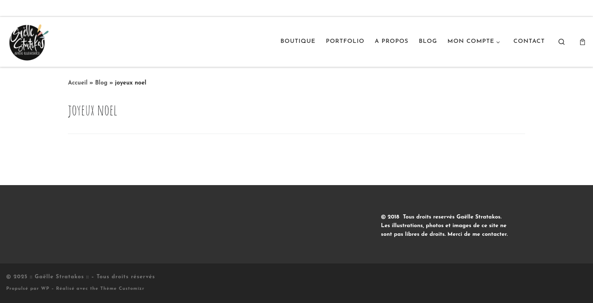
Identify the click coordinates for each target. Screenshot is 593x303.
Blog (101, 83)
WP (45, 289)
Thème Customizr (122, 289)
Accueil (78, 83)
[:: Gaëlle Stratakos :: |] (28, 40)
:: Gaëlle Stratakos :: (59, 277)
